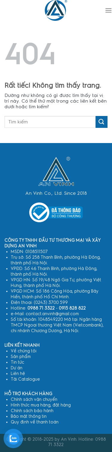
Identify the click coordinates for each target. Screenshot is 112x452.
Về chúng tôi (23, 351)
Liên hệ (18, 373)
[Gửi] (102, 122)
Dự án (16, 368)
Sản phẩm (21, 356)
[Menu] (108, 10)
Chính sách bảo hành (32, 411)
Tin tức (17, 362)
